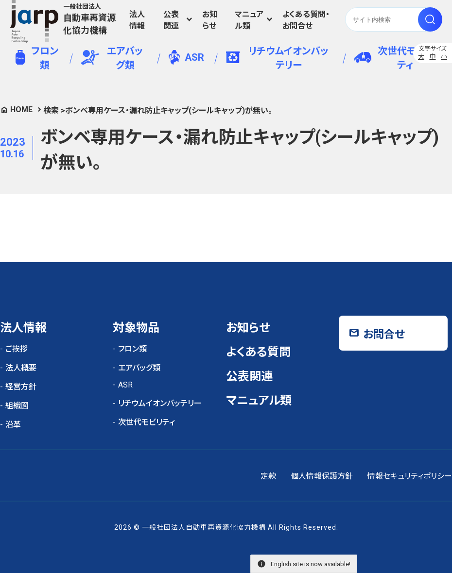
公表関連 (171, 20)
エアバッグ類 (112, 58)
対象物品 (136, 328)
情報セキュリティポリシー (409, 476)
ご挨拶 (16, 349)
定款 (268, 476)
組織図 (17, 405)
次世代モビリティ (393, 58)
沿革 (13, 424)
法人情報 (137, 20)
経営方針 (20, 386)
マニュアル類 (249, 20)
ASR (186, 57)
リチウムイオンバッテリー (277, 58)
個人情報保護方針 (322, 476)
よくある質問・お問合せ (306, 20)
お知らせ (209, 20)
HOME (21, 109)
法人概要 (20, 367)
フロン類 (37, 58)
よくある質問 (258, 352)
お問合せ (384, 334)
